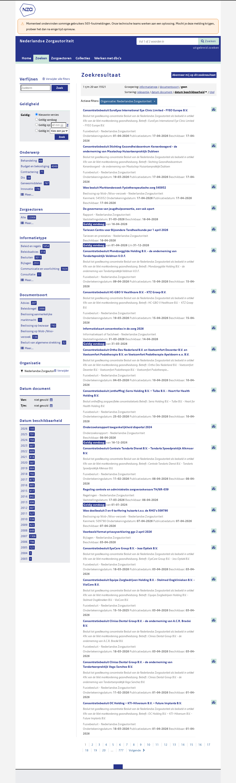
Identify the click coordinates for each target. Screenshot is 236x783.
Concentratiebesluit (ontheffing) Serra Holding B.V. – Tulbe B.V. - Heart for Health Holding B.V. (139, 406)
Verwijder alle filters (58, 79)
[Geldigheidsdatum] (58, 125)
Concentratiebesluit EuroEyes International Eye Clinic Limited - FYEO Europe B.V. (139, 125)
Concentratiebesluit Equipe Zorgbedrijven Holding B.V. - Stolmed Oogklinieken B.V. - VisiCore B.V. (139, 597)
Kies (68, 124)
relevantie (143, 92)
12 (165, 745)
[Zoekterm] (167, 41)
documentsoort (169, 87)
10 (148, 745)
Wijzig (51, 399)
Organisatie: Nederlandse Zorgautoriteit (126, 101)
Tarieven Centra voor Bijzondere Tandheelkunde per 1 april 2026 (139, 238)
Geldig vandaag (48, 120)
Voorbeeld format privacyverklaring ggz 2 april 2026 (139, 537)
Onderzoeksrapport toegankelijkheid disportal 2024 (139, 435)
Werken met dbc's (107, 58)
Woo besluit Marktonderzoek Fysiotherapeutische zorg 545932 (139, 195)
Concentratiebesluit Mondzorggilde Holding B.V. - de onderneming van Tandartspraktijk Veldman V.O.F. (139, 269)
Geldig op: (44, 125)
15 (191, 745)
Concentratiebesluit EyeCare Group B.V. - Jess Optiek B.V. (139, 561)
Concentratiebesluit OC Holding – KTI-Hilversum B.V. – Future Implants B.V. (139, 718)
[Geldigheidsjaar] (59, 131)
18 (86, 750)
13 (174, 745)
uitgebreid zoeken (206, 47)
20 (104, 750)
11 (157, 745)
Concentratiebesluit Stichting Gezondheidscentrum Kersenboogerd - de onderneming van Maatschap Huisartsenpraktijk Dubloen (139, 164)
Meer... (29, 194)
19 (95, 750)
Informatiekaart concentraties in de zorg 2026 (139, 336)
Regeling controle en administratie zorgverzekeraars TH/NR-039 (139, 497)
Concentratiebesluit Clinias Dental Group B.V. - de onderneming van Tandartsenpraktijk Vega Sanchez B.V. (139, 680)
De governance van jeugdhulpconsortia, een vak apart (139, 216)
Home (26, 58)
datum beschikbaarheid (190, 92)
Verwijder (63, 370)
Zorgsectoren (61, 58)
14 (182, 745)
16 (200, 745)
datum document (161, 92)
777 (121, 750)
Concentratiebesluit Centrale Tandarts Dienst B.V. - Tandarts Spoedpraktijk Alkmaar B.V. (139, 466)
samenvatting (214, 109)
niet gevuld (41, 400)
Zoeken (210, 41)
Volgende (135, 750)
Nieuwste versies (49, 115)
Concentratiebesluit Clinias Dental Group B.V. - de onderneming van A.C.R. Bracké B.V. (139, 639)
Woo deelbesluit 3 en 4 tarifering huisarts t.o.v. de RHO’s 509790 (139, 518)
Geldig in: (44, 131)
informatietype (148, 87)
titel (212, 92)
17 (208, 745)
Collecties (83, 58)
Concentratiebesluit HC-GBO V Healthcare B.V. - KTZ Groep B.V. (139, 307)
